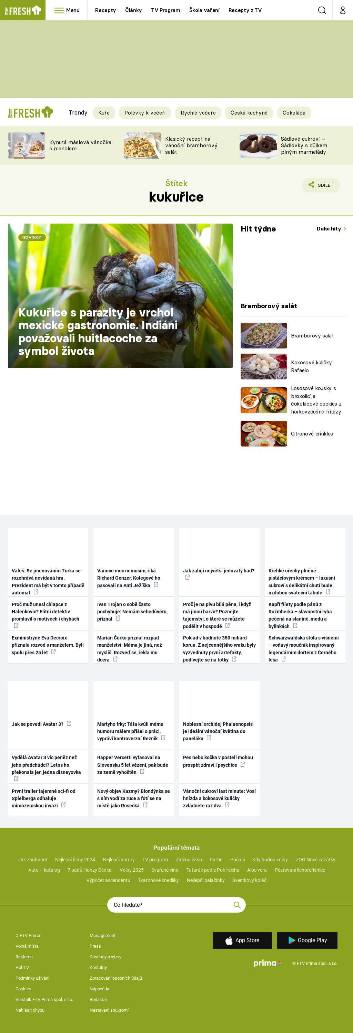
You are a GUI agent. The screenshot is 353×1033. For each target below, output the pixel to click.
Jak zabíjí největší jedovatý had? (218, 574)
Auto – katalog (44, 870)
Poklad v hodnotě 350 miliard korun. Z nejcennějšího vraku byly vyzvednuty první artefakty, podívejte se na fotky (219, 649)
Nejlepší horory (119, 859)
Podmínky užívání (32, 978)
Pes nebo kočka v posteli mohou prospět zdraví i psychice (218, 761)
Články (133, 10)
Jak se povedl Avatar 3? (41, 724)
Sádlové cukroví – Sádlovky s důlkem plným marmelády (304, 145)
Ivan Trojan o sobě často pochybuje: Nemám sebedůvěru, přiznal (132, 612)
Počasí (237, 859)
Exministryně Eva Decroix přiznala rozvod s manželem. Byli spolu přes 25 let (48, 645)
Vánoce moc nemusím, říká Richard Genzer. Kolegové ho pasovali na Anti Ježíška (128, 578)
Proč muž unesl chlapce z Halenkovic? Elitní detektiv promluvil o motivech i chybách (45, 615)
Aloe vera (257, 870)
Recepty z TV (245, 10)
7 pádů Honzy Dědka (90, 870)
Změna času (189, 859)
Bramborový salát (312, 335)
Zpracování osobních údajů (116, 978)
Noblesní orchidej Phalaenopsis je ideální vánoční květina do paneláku (218, 731)
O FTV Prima (28, 935)
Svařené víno (165, 870)
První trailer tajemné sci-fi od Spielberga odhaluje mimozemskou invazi (43, 798)
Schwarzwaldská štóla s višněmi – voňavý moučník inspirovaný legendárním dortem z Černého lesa (304, 649)
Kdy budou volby (270, 859)
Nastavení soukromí (109, 1010)
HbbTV (22, 967)
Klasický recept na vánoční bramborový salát (191, 145)
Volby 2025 (132, 870)
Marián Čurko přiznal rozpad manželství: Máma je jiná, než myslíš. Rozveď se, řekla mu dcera (129, 649)
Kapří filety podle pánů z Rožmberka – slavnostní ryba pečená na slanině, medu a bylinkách (300, 615)
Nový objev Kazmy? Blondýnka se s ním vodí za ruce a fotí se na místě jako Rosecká (133, 798)
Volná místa (27, 946)
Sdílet (322, 186)
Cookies (23, 988)
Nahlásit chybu (30, 1010)
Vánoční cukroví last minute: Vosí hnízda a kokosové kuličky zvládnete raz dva (219, 798)
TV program (155, 859)
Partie (216, 859)
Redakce (98, 999)
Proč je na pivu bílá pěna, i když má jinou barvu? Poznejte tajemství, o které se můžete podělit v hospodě (217, 615)
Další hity (330, 228)
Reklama (24, 956)
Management (102, 935)
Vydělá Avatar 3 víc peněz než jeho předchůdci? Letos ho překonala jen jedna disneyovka (46, 768)
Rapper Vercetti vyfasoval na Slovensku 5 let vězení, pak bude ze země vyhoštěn (132, 765)
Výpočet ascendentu (108, 880)
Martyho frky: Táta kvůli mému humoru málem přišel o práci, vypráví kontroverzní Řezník (131, 731)
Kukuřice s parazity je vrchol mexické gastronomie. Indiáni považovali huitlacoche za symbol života (98, 331)
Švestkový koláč (249, 880)
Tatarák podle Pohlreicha (213, 870)
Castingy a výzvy (105, 956)
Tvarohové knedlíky (158, 880)
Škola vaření (204, 10)
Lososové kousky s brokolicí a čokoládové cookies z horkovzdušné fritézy (316, 400)
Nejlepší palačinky (206, 880)
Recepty (105, 10)
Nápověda (99, 988)
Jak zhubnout (33, 859)
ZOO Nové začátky (315, 859)
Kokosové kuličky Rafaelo (311, 366)
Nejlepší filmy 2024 (75, 859)
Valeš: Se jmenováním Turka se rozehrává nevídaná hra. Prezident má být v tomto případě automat (48, 581)
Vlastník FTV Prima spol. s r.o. (44, 999)
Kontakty (98, 967)
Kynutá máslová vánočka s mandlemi (80, 145)
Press (95, 946)
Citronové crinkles (312, 433)
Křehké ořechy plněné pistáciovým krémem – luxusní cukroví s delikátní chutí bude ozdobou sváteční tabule (302, 581)
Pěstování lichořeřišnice (300, 870)
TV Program (165, 10)
